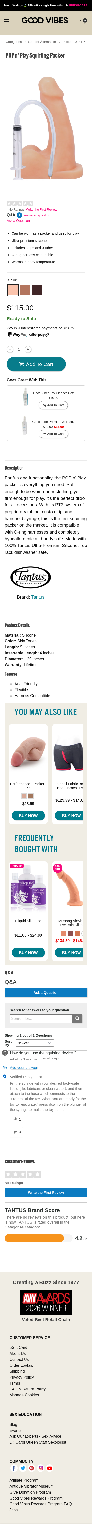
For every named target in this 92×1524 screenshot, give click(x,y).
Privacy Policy (21, 1377)
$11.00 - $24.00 (28, 935)
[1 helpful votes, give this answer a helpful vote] (16, 1120)
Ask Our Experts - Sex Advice (35, 1436)
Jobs (13, 1509)
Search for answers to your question (39, 1010)
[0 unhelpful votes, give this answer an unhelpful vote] (16, 1132)
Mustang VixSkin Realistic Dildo (71, 923)
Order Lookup (21, 1365)
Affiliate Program (23, 1480)
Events (15, 1430)
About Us (17, 1353)
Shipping (17, 1371)
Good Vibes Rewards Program (36, 1498)
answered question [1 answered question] (36, 215)
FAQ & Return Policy (27, 1389)
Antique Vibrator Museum (31, 1486)
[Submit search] (77, 1018)
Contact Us (19, 1359)
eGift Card (18, 1347)
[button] (13, 290)
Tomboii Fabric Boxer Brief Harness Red (71, 786)
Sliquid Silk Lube (28, 921)
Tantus (38, 597)
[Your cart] (82, 21)
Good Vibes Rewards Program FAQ (40, 1503)
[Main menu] (7, 20)
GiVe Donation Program (30, 1492)
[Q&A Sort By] (35, 1043)
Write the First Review (41, 209)
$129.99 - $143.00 (71, 800)
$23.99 (28, 803)
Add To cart (36, 364)
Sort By (8, 1043)
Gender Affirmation (42, 41)
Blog (13, 1424)
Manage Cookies (24, 1394)
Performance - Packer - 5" (28, 786)
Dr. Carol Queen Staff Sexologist (37, 1442)
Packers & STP (73, 41)
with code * (45, 5)
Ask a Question (18, 221)
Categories (14, 41)
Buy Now (28, 815)
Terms (14, 1383)
